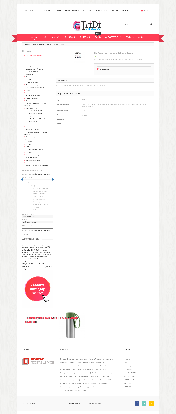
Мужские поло (33, 115)
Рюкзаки (44, 249)
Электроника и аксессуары (35, 86)
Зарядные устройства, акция (38, 255)
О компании (49, 11)
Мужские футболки (35, 109)
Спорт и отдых (31, 100)
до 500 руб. (33, 248)
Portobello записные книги (30, 251)
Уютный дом (30, 73)
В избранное (104, 68)
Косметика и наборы (33, 128)
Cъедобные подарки (33, 159)
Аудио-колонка (32, 268)
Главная (27, 43)
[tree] (37, 196)
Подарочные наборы (33, 154)
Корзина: (147, 11)
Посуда (28, 65)
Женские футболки (35, 112)
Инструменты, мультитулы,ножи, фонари (93, 374)
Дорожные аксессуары (29, 244)
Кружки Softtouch (38, 193)
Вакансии (115, 11)
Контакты (126, 11)
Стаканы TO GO (37, 195)
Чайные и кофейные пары (41, 209)
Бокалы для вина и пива (40, 201)
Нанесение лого (102, 11)
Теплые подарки (37, 265)
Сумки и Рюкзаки (32, 71)
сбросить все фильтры (42, 173)
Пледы (28, 143)
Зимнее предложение (29, 253)
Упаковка (29, 92)
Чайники (35, 206)
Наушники (36, 260)
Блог (59, 11)
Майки (31, 123)
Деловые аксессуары (33, 84)
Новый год (41, 268)
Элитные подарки (32, 156)
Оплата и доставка (72, 11)
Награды (29, 151)
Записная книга (29, 258)
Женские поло (33, 120)
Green (39, 253)
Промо (28, 78)
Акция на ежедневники (36, 246)
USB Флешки (30, 146)
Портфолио (87, 11)
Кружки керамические (39, 187)
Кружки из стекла (38, 198)
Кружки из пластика (38, 190)
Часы (28, 89)
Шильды (29, 126)
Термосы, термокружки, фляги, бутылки (75, 378)
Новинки (29, 162)
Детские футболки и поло (37, 117)
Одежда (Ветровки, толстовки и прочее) (75, 371)
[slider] (22, 178)
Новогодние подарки (33, 94)
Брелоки (29, 140)
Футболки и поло (52, 43)
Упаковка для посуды (39, 203)
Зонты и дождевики (32, 81)
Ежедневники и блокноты (34, 68)
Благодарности (129, 378)
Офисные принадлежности (35, 76)
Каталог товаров (38, 43)
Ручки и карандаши (32, 97)
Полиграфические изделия (35, 148)
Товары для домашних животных (37, 164)
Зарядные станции (44, 251)
